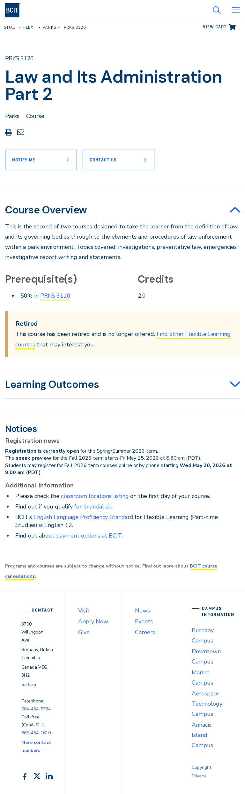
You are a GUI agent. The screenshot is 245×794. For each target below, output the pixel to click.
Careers (145, 632)
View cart (214, 26)
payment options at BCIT (89, 535)
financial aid (98, 506)
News (142, 610)
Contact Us (103, 159)
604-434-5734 (36, 709)
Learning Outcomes (52, 384)
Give (84, 632)
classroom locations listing (95, 496)
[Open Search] (216, 10)
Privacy (199, 776)
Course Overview (46, 210)
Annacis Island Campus (202, 735)
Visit (84, 610)
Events (144, 621)
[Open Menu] (235, 10)
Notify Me (23, 159)
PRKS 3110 (55, 296)
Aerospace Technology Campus (207, 703)
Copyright (201, 767)
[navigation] (15, 10)
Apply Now (93, 621)
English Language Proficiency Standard (84, 517)
